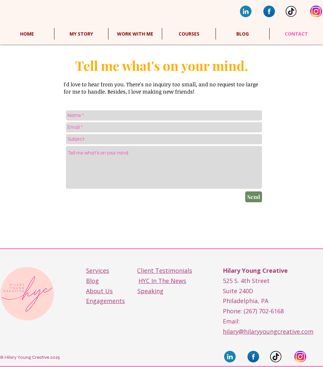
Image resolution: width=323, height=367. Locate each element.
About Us (99, 291)
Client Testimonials (164, 270)
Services (97, 270)
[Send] (253, 196)
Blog (92, 281)
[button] (189, 34)
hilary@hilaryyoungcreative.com (268, 331)
